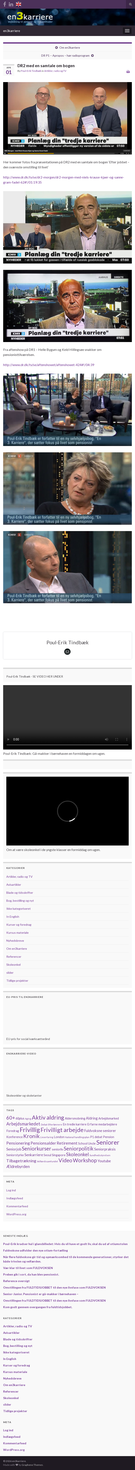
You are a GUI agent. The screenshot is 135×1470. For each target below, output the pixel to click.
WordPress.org (16, 1214)
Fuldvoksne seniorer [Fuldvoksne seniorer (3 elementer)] (100, 1130)
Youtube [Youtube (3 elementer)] (104, 1161)
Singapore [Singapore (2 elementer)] (58, 1155)
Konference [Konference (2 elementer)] (14, 1137)
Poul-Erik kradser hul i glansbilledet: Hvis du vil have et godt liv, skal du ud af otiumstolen (65, 1244)
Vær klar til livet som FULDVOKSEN (28, 1268)
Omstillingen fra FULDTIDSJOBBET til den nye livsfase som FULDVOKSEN (54, 1287)
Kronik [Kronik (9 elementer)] (31, 1136)
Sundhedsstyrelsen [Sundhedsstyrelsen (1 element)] (100, 1155)
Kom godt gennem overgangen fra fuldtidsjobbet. (37, 1307)
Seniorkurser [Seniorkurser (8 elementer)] (36, 1148)
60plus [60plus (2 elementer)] (20, 1118)
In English (12, 916)
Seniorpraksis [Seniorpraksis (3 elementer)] (105, 1149)
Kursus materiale (17, 932)
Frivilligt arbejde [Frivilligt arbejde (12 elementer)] (62, 1129)
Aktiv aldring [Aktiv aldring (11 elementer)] (48, 1117)
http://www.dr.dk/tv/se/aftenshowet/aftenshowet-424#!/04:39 (48, 365)
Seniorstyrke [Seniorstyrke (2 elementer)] (15, 1155)
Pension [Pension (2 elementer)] (108, 1137)
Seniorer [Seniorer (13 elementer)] (107, 1142)
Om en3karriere (69, 47)
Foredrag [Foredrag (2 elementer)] (12, 1131)
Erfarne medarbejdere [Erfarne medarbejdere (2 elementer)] (102, 1124)
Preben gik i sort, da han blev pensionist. (31, 1274)
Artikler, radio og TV (55, 70)
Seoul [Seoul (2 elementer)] (47, 1155)
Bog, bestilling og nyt (20, 900)
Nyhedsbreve (15, 940)
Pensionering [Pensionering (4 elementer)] (18, 1143)
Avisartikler (13, 884)
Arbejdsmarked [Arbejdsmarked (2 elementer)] (108, 1118)
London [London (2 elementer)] (59, 1137)
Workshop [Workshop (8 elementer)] (85, 1160)
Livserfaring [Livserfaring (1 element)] (46, 1137)
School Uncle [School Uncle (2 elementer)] (87, 1143)
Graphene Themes (32, 1464)
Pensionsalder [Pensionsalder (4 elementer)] (43, 1143)
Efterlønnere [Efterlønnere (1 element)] (55, 1124)
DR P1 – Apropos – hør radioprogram (65, 55)
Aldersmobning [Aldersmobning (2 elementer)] (75, 1118)
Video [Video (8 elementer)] (65, 1160)
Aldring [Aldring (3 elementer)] (92, 1118)
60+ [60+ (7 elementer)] (10, 1118)
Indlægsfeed (14, 1198)
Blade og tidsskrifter (19, 892)
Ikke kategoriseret (18, 908)
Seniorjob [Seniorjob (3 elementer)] (13, 1149)
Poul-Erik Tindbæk (31, 70)
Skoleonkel (13, 964)
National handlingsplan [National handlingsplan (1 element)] (77, 1137)
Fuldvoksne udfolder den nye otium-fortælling (35, 1250)
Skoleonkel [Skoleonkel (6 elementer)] (77, 1154)
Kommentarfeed (17, 1206)
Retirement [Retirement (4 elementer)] (67, 1143)
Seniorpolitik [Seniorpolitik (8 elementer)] (79, 1148)
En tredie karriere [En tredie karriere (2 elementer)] (75, 1124)
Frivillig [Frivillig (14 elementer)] (30, 1129)
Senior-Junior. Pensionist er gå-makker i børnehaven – (40, 1294)
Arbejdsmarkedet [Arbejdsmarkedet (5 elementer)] (23, 1123)
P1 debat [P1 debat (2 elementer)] (96, 1137)
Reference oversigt (16, 1281)
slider (9, 972)
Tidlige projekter (17, 980)
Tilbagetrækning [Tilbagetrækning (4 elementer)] (21, 1160)
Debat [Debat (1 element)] (44, 1124)
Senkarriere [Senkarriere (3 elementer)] (33, 1155)
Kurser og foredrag (18, 924)
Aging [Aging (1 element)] (28, 1118)
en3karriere (11, 31)
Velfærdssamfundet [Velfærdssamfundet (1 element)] (47, 1161)
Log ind (11, 1190)
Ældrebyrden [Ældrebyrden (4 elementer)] (18, 1166)
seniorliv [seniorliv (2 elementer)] (57, 1149)
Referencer (13, 956)
